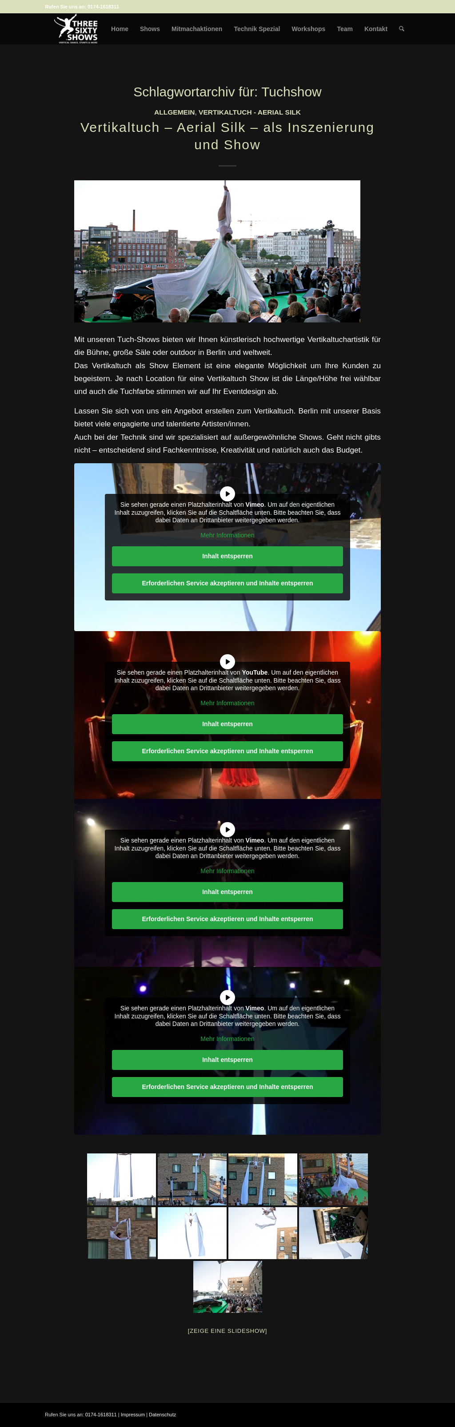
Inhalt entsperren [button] (227, 556)
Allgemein (174, 112)
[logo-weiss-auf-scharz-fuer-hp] (76, 28)
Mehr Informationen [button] (227, 535)
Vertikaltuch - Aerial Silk (250, 112)
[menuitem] (120, 28)
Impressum (133, 1414)
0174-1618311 (103, 6)
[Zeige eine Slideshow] (227, 1331)
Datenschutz (162, 1414)
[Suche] (402, 28)
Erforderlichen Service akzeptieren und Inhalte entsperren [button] (227, 583)
